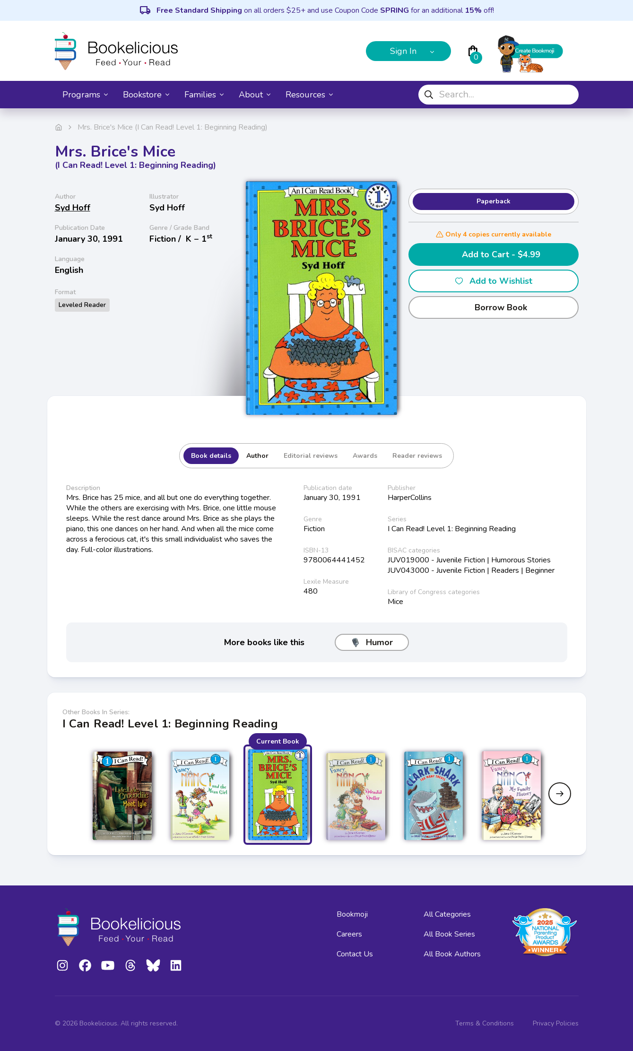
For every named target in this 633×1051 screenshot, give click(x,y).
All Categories (447, 914)
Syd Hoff (72, 207)
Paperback (494, 201)
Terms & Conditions (484, 1023)
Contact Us (355, 954)
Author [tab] (257, 455)
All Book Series (449, 934)
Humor (372, 642)
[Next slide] (559, 793)
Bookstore (146, 94)
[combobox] (498, 95)
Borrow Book (493, 307)
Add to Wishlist (493, 281)
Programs (85, 94)
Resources (309, 94)
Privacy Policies (556, 1023)
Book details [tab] (211, 455)
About (254, 94)
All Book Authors (452, 954)
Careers (349, 934)
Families (204, 94)
